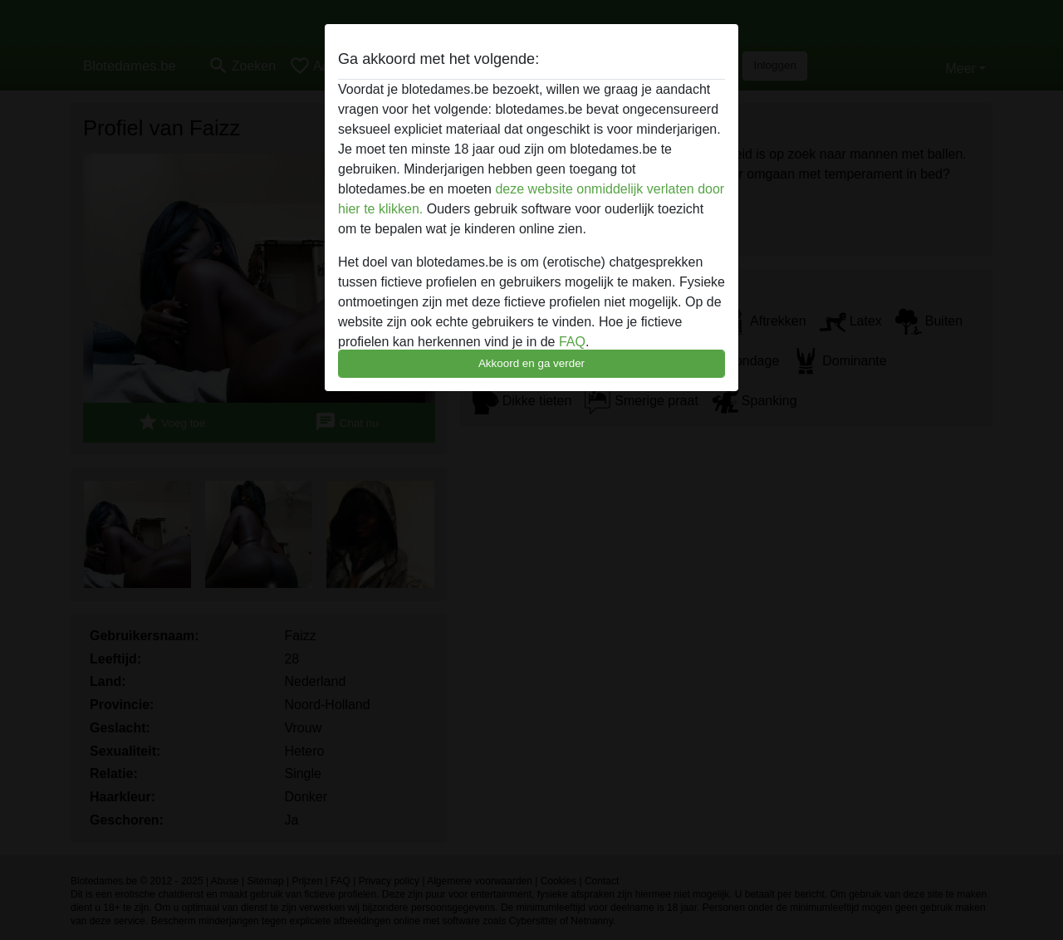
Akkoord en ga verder (531, 363)
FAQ (572, 342)
